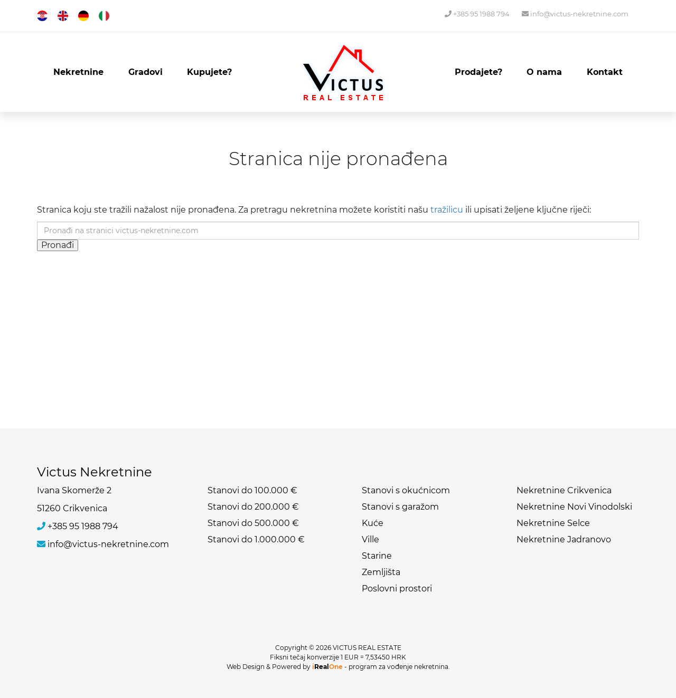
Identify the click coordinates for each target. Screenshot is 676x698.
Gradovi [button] (145, 72)
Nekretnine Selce (553, 523)
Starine (377, 556)
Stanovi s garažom (400, 507)
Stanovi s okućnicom (406, 490)
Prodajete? (478, 72)
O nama (544, 72)
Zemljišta (381, 572)
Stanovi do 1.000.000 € (256, 539)
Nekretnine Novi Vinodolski (574, 507)
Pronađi (57, 245)
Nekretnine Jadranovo (564, 539)
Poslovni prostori (397, 589)
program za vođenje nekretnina (398, 667)
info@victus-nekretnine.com (575, 13)
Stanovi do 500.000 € (253, 523)
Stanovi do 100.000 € (252, 490)
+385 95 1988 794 (477, 13)
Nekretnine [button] (78, 72)
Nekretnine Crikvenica (564, 490)
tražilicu (446, 210)
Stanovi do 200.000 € (253, 507)
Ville (370, 539)
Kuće (372, 523)
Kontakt (605, 72)
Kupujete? (209, 72)
